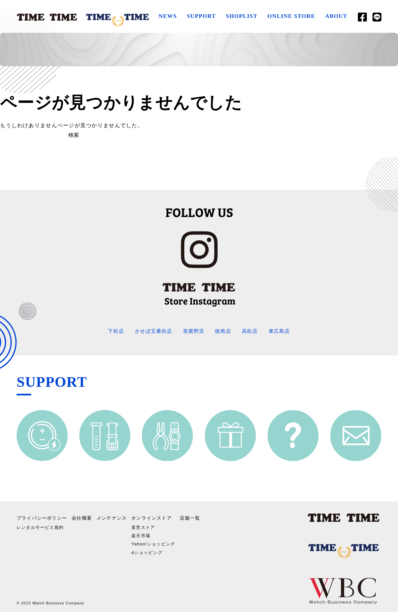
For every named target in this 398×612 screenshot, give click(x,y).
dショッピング (149, 549)
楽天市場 (142, 533)
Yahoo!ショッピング (155, 541)
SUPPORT (200, 16)
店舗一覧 (194, 516)
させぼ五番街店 (151, 331)
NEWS (167, 16)
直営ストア (144, 524)
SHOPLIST (240, 16)
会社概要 (82, 516)
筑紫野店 (193, 331)
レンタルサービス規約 (42, 524)
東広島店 (282, 331)
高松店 (252, 331)
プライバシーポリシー (42, 516)
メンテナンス (112, 516)
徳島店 (224, 331)
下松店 (112, 331)
